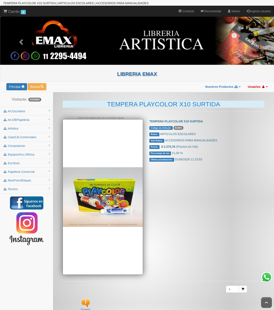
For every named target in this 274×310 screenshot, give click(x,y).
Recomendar (211, 10)
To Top (266, 302)
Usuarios (258, 86)
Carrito (14, 11)
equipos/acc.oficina (26, 154)
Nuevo (234, 10)
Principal (16, 86)
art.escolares (26, 110)
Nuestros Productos (223, 86)
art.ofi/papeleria (26, 119)
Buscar (36, 86)
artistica (26, 128)
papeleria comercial (26, 171)
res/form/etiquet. (26, 179)
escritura (26, 162)
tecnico (26, 188)
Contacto (186, 10)
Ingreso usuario (258, 10)
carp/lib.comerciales (26, 136)
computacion (26, 145)
